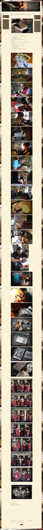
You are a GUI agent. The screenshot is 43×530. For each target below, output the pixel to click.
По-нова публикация (13, 520)
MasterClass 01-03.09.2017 (5, 25)
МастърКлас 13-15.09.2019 (37, 22)
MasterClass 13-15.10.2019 (5, 19)
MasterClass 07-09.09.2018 (5, 22)
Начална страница (21, 520)
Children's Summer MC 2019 (6, 20)
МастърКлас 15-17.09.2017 (37, 27)
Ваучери (35, 18)
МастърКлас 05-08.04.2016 (37, 30)
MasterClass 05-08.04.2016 (5, 27)
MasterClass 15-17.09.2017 (5, 24)
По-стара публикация (29, 520)
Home (3, 15)
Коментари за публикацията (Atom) (18, 521)
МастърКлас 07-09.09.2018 (37, 25)
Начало (35, 15)
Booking (4, 17)
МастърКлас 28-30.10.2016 (37, 29)
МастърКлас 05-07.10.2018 (37, 24)
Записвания (36, 17)
